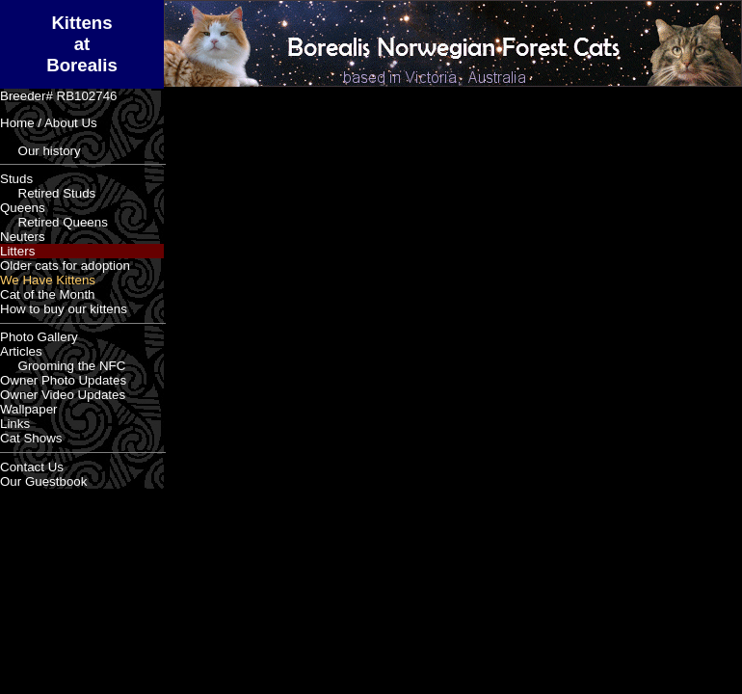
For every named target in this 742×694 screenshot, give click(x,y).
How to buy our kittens (63, 309)
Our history (40, 151)
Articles (21, 351)
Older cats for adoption (65, 265)
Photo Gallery (39, 337)
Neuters (22, 236)
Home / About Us (48, 123)
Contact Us (32, 467)
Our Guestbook (43, 481)
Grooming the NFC (62, 366)
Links (15, 423)
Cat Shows (31, 438)
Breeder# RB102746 (59, 96)
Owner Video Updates (62, 394)
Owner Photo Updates (63, 380)
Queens (22, 207)
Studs (16, 179)
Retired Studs (47, 193)
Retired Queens (54, 222)
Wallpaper (29, 409)
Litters (17, 251)
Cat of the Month (47, 294)
